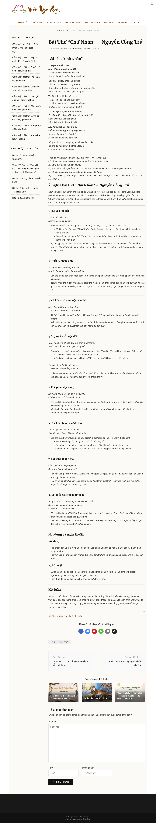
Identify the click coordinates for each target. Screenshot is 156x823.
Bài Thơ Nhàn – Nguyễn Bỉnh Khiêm (65, 616)
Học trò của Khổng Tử (23, 198)
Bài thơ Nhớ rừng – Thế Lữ (95, 698)
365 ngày (122, 22)
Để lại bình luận (80, 48)
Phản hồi (52, 721)
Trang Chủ (22, 22)
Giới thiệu (37, 22)
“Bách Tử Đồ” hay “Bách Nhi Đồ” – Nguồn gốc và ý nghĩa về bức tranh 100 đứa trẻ (26, 168)
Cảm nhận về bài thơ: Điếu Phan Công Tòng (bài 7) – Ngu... (25, 47)
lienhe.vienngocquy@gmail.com (80, 819)
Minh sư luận (53, 22)
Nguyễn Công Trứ (64, 642)
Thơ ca (135, 22)
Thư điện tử (88, 768)
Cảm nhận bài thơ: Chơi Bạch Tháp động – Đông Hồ (62, 697)
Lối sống (52, 642)
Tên (50, 768)
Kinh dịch (108, 22)
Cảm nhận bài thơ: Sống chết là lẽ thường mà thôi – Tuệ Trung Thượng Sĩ (129, 696)
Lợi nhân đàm (91, 22)
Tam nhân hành (72, 22)
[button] (152, 4)
